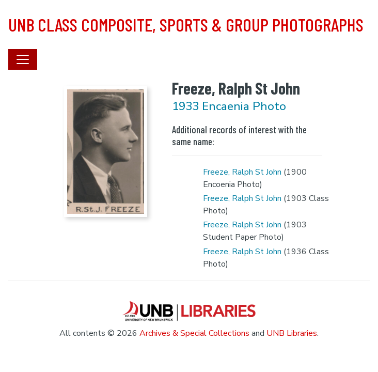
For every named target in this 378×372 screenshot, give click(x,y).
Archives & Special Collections (194, 333)
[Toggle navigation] (22, 59)
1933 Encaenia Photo (229, 106)
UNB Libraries (291, 333)
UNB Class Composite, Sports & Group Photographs (186, 24)
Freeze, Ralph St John (242, 172)
